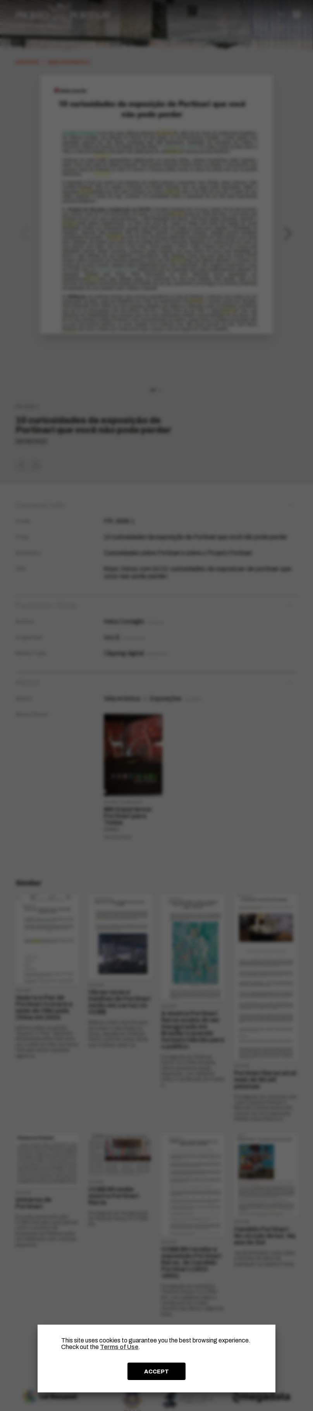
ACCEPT (156, 1371)
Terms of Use (119, 1347)
